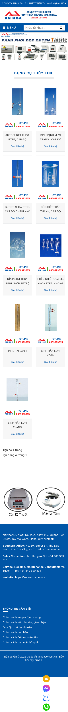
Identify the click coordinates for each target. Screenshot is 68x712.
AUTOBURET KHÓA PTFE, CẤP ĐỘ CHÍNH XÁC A (17, 139)
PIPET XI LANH (17, 350)
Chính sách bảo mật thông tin (21, 642)
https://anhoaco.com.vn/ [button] (30, 577)
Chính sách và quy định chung (22, 617)
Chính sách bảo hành (16, 632)
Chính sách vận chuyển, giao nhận (24, 622)
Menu (9, 27)
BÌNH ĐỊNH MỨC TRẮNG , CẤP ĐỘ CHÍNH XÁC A (50, 139)
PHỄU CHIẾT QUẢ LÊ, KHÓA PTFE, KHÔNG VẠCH (50, 283)
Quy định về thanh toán (17, 627)
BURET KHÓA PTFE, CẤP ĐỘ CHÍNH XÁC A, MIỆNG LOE (17, 211)
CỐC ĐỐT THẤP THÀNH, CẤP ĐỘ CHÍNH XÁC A (50, 211)
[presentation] (6, 46)
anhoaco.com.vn (47, 656)
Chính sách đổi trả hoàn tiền (20, 637)
